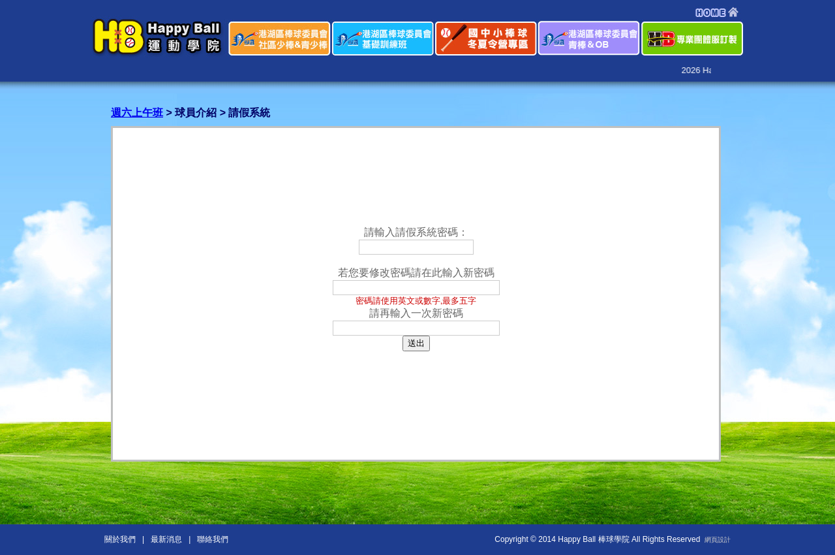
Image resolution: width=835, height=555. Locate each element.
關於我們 (120, 539)
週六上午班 (137, 112)
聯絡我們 (213, 539)
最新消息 (166, 539)
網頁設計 (718, 539)
